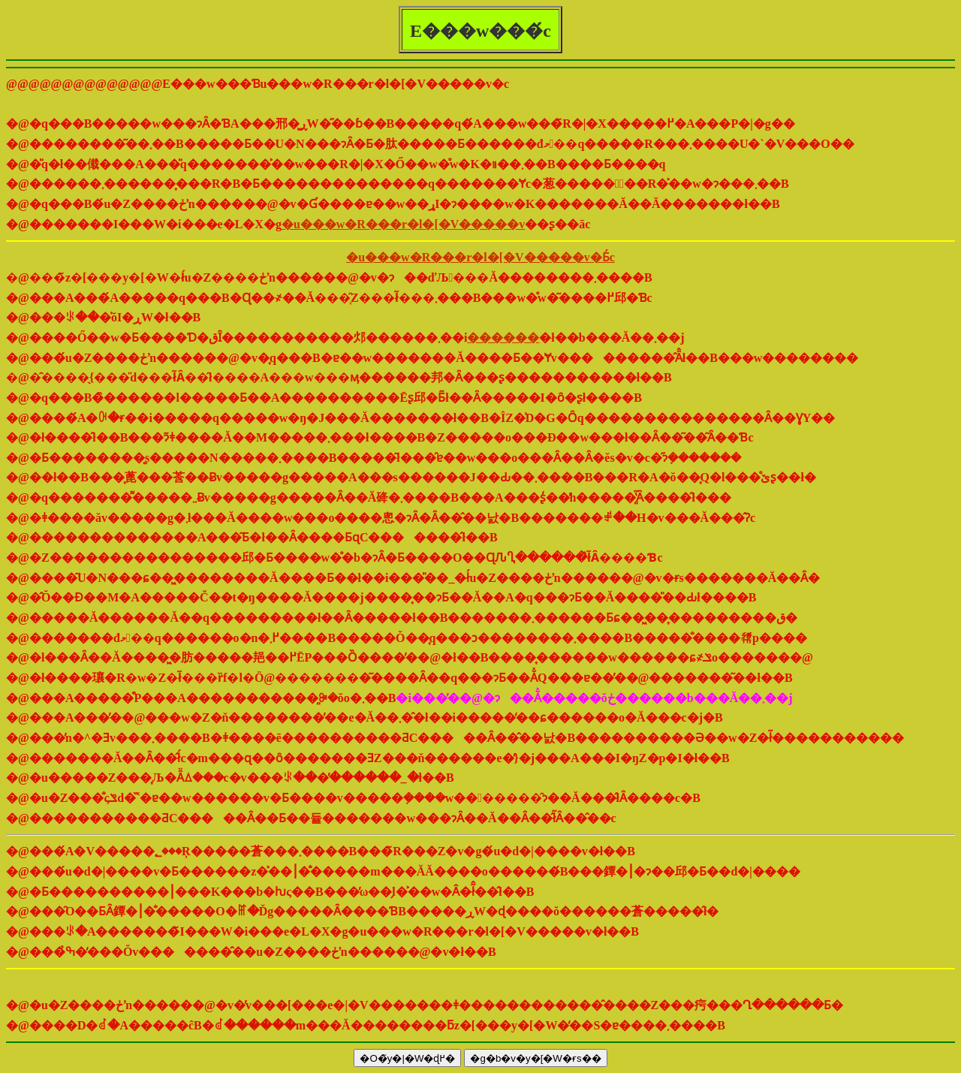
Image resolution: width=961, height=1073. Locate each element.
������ (503, 337)
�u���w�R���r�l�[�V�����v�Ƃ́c (480, 257)
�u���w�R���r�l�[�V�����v (403, 224)
